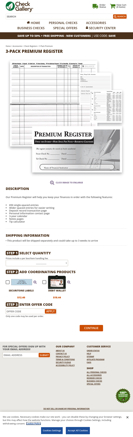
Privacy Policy (63, 357)
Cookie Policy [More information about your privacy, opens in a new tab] (33, 423)
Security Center (102, 28)
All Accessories (94, 375)
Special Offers (65, 28)
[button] (35, 282)
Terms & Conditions (65, 359)
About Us (60, 351)
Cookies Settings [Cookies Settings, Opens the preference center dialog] (52, 430)
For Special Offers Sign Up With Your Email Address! (24, 347)
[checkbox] (20, 282)
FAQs (89, 362)
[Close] (127, 417)
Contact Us (61, 354)
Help (89, 354)
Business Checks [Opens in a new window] (31, 28)
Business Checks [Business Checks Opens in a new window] (94, 381)
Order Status (93, 351)
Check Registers (30, 46)
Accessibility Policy (65, 365)
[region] (66, 424)
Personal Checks (63, 23)
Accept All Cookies (78, 430)
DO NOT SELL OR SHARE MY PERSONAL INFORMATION (66, 408)
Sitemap (90, 357)
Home (35, 23)
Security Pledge (63, 362)
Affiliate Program (95, 359)
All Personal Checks (97, 372)
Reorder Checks (94, 378)
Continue (91, 328)
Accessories (96, 23)
